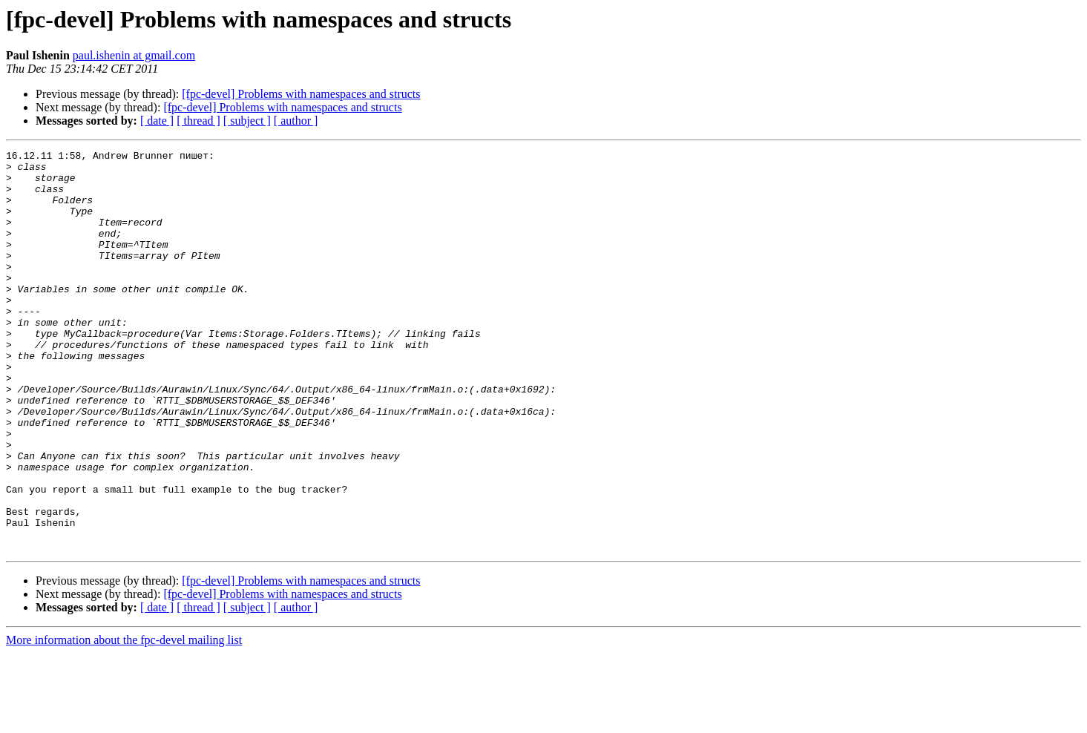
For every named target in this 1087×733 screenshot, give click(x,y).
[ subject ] (247, 120)
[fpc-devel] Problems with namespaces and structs (301, 94)
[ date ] (157, 120)
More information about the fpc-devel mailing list (124, 720)
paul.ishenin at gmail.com (134, 55)
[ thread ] (198, 120)
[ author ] (296, 120)
